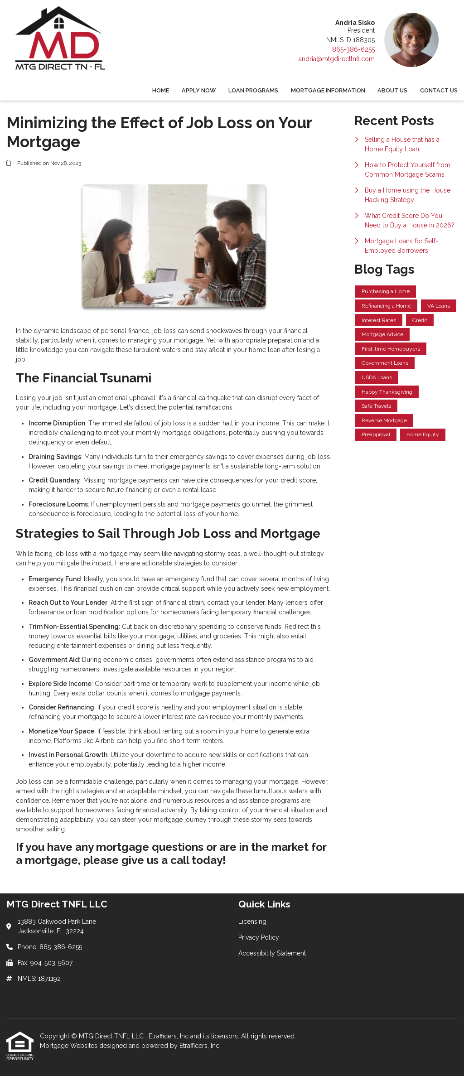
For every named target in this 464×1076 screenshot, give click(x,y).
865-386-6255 (353, 49)
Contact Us (439, 90)
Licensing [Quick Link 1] (252, 921)
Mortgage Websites (69, 1045)
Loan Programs (253, 90)
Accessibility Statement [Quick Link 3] (272, 953)
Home (160, 90)
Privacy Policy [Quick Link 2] (258, 937)
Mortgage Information (328, 90)
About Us (392, 90)
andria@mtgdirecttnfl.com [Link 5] (337, 59)
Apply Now (199, 90)
